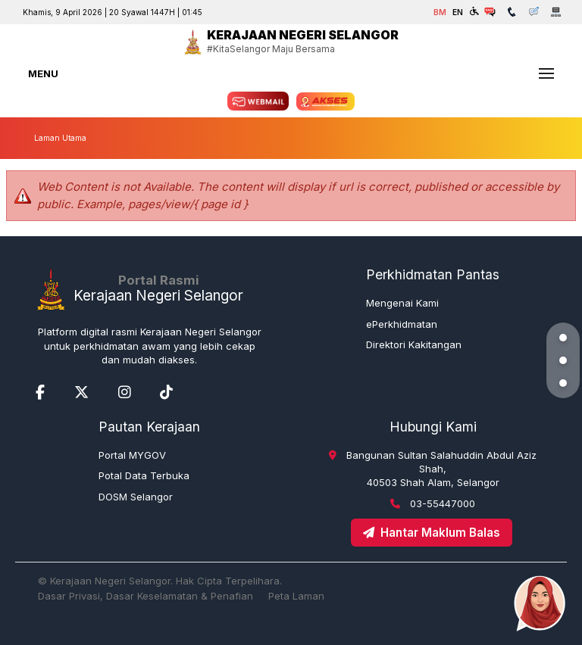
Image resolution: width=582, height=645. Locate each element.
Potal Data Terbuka (144, 475)
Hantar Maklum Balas (431, 532)
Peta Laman (296, 596)
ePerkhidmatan (401, 324)
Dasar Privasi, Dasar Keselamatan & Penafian (145, 596)
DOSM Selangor (136, 497)
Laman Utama (60, 137)
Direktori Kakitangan (414, 344)
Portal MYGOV (132, 455)
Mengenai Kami (402, 303)
